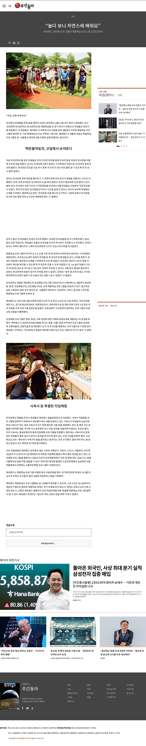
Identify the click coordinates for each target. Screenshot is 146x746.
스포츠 (70, 697)
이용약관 (52, 728)
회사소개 (11, 728)
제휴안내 (36, 728)
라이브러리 (111, 693)
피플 (89, 697)
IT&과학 (90, 693)
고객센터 (44, 728)
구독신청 (130, 689)
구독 (120, 95)
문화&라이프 (72, 693)
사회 (69, 689)
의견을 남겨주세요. (16, 532)
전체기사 (70, 701)
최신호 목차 (111, 689)
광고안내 (130, 693)
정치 (69, 685)
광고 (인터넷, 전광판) (24, 728)
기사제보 (130, 685)
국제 (89, 689)
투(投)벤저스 (106, 95)
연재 (108, 685)
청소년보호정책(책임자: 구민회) (84, 728)
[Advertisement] (42, 217)
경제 (89, 685)
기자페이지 (111, 697)
